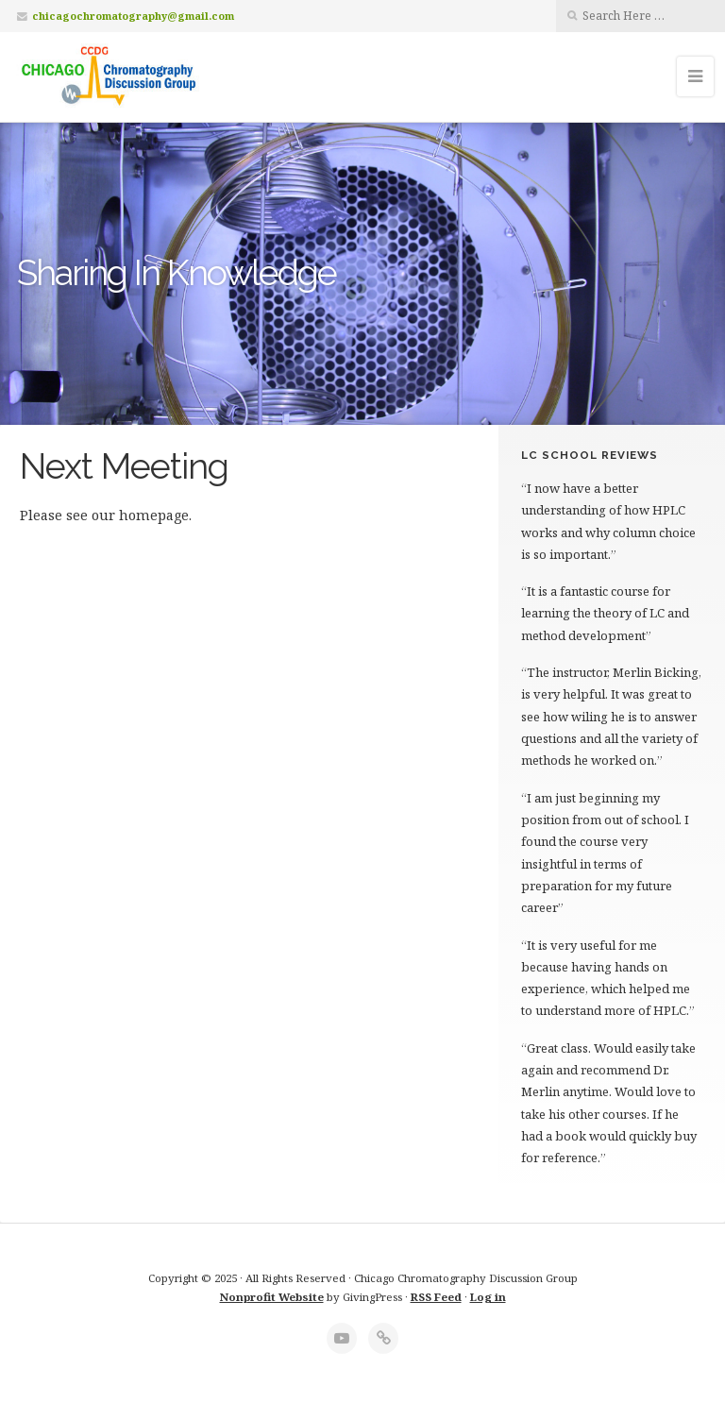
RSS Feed (436, 1297)
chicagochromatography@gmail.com (133, 15)
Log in (488, 1297)
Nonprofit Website (272, 1297)
